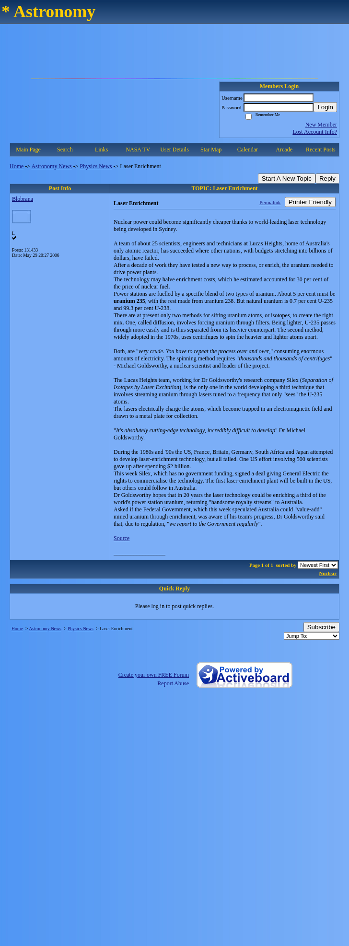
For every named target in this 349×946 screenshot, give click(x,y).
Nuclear (328, 573)
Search (65, 149)
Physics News (96, 166)
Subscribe (321, 627)
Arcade (284, 149)
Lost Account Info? (314, 131)
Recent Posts (321, 149)
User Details (174, 149)
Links (101, 149)
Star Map (210, 149)
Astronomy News (51, 166)
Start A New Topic (287, 178)
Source (121, 538)
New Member (321, 124)
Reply (327, 178)
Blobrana (22, 199)
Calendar (247, 149)
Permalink (269, 202)
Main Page (28, 149)
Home (16, 166)
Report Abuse (173, 683)
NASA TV (138, 149)
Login (325, 107)
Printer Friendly (310, 202)
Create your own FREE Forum (153, 674)
